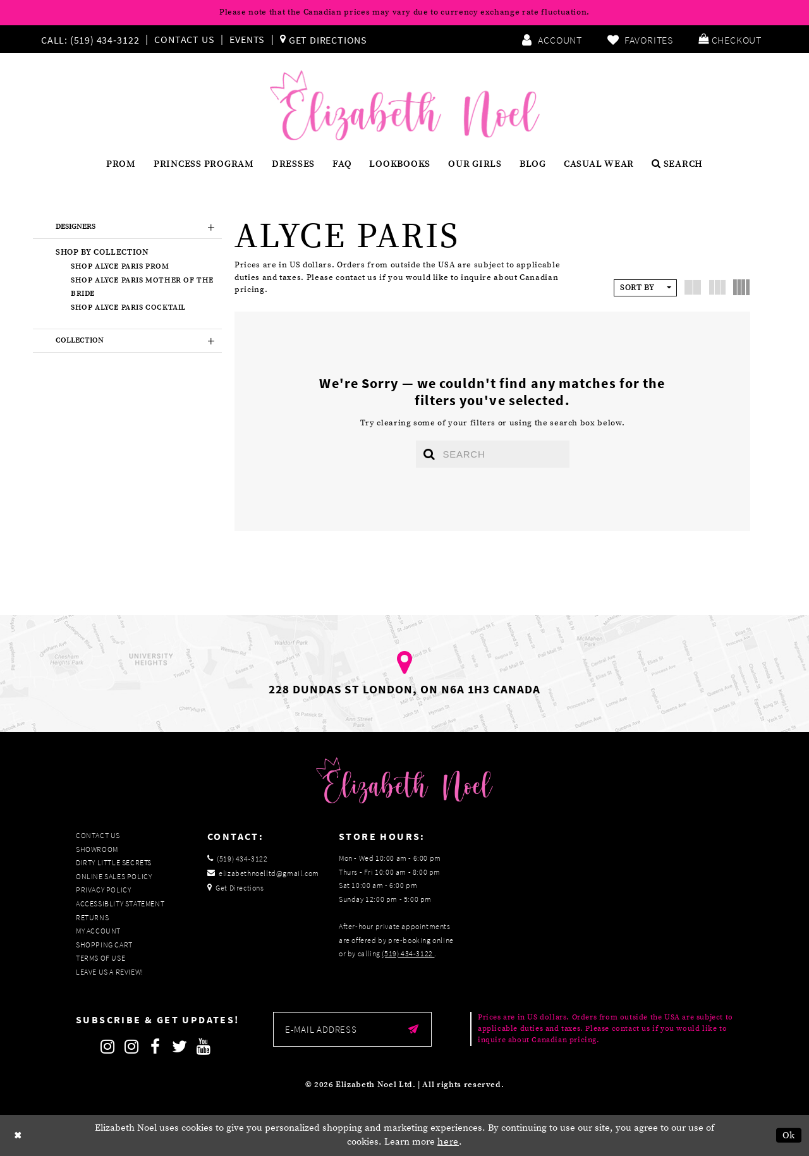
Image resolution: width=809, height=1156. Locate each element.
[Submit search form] (429, 454)
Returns (92, 917)
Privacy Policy (103, 890)
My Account (98, 931)
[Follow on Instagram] (107, 1047)
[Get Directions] (323, 39)
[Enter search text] (492, 454)
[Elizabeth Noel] (404, 105)
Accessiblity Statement (120, 904)
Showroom (97, 849)
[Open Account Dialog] (552, 39)
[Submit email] (414, 1029)
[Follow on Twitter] (179, 1047)
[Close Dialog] (18, 1135)
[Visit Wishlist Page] (640, 39)
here (448, 1142)
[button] (730, 39)
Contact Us (184, 39)
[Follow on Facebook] (155, 1047)
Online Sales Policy (114, 876)
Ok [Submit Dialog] (789, 1135)
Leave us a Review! (109, 972)
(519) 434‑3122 (408, 954)
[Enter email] (352, 1029)
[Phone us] (88, 39)
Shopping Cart (104, 944)
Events (247, 39)
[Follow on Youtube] (204, 1047)
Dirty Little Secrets (114, 863)
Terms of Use (100, 958)
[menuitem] (93, 39)
